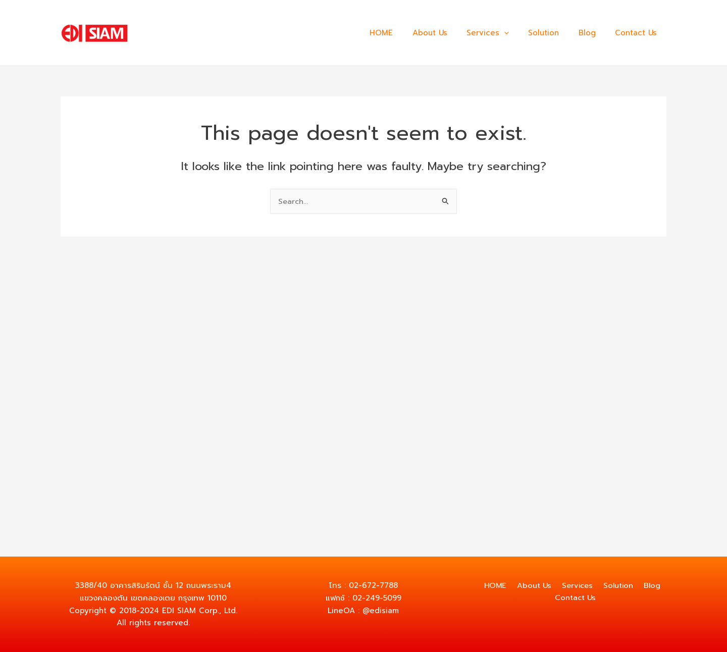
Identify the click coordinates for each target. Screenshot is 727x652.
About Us (448, 32)
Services (502, 33)
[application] (519, 33)
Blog (593, 32)
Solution (554, 32)
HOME (404, 32)
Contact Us (638, 32)
